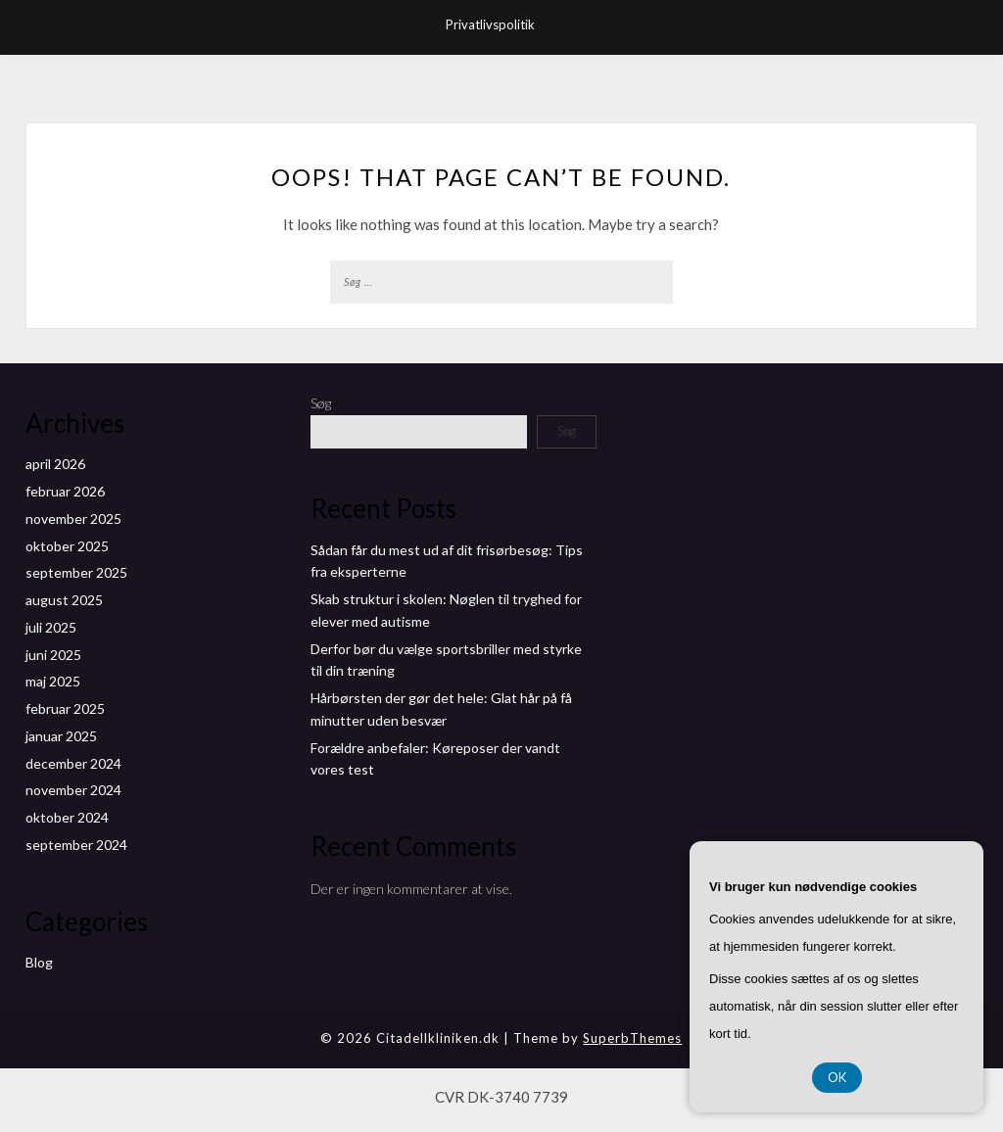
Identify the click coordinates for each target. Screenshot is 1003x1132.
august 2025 (64, 599)
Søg (320, 403)
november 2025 (73, 518)
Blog (39, 962)
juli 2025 (50, 627)
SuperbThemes (632, 1038)
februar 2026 (65, 491)
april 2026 (55, 463)
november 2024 (73, 789)
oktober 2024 (67, 817)
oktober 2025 (67, 546)
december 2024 (73, 763)
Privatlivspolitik (490, 24)
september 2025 (76, 572)
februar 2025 (65, 708)
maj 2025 (52, 681)
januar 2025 (61, 736)
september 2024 (76, 844)
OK (837, 1077)
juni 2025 (53, 654)
